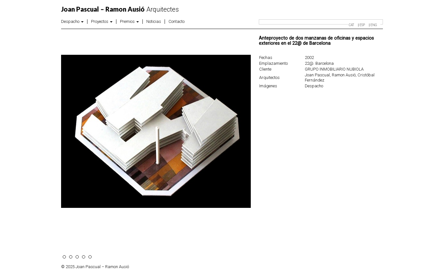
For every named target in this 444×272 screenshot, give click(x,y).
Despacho (72, 21)
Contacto (176, 21)
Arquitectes (120, 9)
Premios (129, 21)
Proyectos (102, 21)
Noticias (153, 21)
